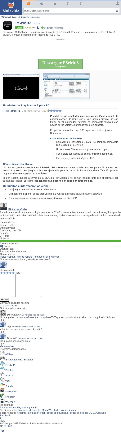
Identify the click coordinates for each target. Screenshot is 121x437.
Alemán (11, 257)
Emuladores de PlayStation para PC (19, 412)
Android (41, 3)
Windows (28, 3)
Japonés (54, 257)
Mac (54, 3)
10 (14, 272)
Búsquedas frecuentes (29, 414)
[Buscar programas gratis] (72, 10)
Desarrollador (7, 249)
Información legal (36, 417)
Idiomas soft (6, 225)
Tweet (14, 310)
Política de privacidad (56, 417)
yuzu (7, 385)
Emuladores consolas (30, 17)
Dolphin (9, 374)
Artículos (67, 3)
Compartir (5, 310)
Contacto (101, 417)
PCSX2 (9, 380)
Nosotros (21, 417)
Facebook (5, 420)
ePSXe (9, 358)
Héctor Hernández (17, 209)
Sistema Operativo (9, 243)
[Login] (117, 3)
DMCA (92, 417)
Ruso (47, 257)
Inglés (3, 257)
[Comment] (30, 288)
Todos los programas (65, 414)
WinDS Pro (11, 406)
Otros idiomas (7, 254)
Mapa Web (47, 414)
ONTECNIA (6, 430)
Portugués (38, 257)
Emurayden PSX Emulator (19, 364)
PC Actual (80, 3)
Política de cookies (78, 417)
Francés (19, 257)
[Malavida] (11, 7)
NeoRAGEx (11, 396)
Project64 (10, 401)
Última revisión (7, 228)
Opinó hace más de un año (34, 319)
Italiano (28, 257)
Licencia (4, 238)
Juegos (15, 17)
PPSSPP (10, 369)
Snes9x (9, 390)
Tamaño (4, 233)
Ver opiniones (7, 351)
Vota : (18, 272)
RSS (2, 425)
